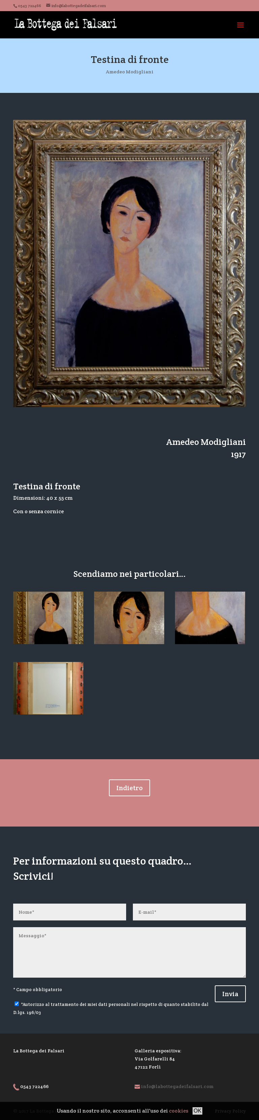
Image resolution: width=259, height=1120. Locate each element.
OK (197, 1111)
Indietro (129, 787)
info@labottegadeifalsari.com (177, 1086)
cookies (178, 1110)
